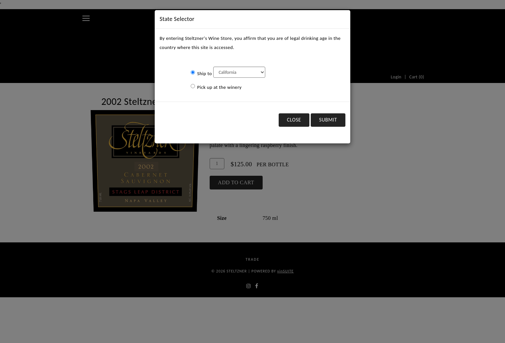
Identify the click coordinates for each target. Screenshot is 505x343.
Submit (328, 120)
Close (294, 120)
